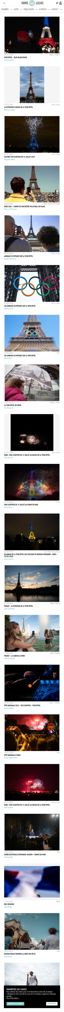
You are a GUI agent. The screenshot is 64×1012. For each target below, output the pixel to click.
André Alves (8, 956)
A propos (43, 9)
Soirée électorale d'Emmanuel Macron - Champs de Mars (25, 855)
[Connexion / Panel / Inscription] (60, 3)
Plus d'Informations (12, 998)
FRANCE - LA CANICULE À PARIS (14, 656)
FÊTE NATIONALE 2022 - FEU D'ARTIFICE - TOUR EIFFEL (22, 705)
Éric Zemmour (9, 904)
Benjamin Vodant (9, 110)
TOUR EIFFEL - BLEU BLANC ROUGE (15, 57)
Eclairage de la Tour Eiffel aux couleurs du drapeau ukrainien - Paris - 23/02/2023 (30, 555)
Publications (29, 9)
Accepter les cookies (15, 1004)
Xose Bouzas (8, 907)
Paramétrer (51, 1004)
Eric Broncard (8, 408)
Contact (55, 9)
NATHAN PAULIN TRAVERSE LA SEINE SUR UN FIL (20, 954)
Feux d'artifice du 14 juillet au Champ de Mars (21, 505)
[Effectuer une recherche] (57, 3)
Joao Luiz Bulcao (9, 609)
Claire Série (8, 358)
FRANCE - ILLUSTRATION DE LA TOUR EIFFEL (18, 606)
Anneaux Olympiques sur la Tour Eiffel (18, 256)
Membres (5, 9)
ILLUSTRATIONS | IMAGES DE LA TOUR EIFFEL (18, 107)
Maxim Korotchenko (10, 758)
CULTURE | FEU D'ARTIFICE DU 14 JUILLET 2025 (19, 157)
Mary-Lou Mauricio (10, 209)
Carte (16, 9)
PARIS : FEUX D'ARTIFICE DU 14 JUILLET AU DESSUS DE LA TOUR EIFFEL (27, 455)
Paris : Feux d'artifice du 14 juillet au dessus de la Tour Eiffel (27, 805)
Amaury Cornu (8, 308)
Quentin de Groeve (10, 259)
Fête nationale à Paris (12, 755)
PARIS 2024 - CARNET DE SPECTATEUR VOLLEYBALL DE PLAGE (24, 206)
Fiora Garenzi (8, 457)
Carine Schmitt (9, 60)
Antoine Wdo (8, 857)
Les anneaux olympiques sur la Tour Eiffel (20, 306)
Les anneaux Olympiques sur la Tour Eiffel (20, 356)
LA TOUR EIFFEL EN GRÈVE (12, 405)
